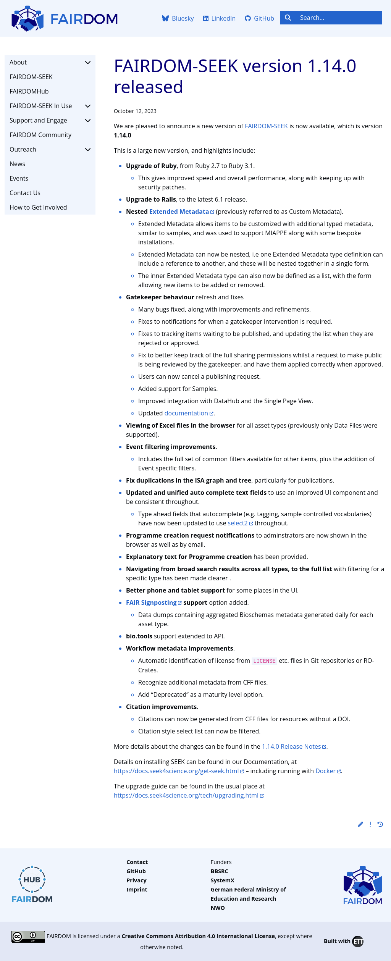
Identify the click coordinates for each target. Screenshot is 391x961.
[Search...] (339, 17)
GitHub (259, 18)
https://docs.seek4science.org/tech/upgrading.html (186, 795)
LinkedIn (219, 18)
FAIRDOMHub (29, 91)
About (50, 62)
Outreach (50, 149)
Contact (137, 862)
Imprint (136, 889)
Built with (344, 941)
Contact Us (25, 193)
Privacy (136, 880)
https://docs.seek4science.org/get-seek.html (176, 771)
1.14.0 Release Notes (291, 746)
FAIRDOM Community (40, 135)
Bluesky (178, 18)
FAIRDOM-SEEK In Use (50, 105)
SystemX (222, 880)
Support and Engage (50, 120)
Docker (325, 771)
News (17, 164)
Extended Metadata (179, 211)
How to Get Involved (38, 207)
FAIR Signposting (151, 602)
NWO (218, 907)
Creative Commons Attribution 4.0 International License (198, 936)
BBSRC (219, 871)
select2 (238, 523)
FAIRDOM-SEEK (31, 77)
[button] (360, 824)
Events (19, 178)
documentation (186, 413)
